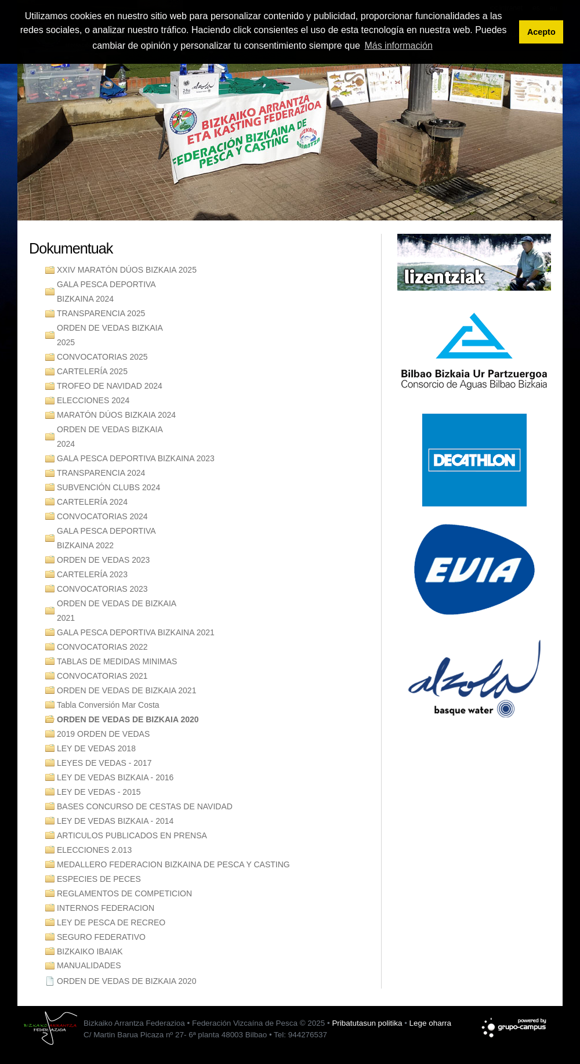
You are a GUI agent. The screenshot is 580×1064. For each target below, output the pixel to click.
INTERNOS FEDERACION (105, 908)
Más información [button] (398, 45)
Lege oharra (430, 1023)
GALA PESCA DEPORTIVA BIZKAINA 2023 (136, 458)
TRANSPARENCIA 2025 (101, 313)
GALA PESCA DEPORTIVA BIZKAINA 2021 (136, 632)
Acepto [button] (541, 32)
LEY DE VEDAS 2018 (96, 748)
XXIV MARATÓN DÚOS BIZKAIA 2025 (127, 269)
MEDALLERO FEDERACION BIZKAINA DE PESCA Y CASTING (173, 864)
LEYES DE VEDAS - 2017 (104, 763)
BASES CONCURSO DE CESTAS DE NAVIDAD (145, 806)
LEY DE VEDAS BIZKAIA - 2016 (115, 777)
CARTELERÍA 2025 (92, 371)
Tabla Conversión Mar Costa (108, 705)
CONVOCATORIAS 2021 (102, 676)
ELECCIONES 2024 (93, 400)
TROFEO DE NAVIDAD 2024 (109, 385)
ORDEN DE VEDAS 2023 (103, 559)
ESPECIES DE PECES (99, 879)
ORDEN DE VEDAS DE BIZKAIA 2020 (128, 719)
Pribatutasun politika (367, 1023)
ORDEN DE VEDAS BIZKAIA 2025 (110, 335)
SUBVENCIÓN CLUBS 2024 (108, 487)
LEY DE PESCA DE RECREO (111, 922)
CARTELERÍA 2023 (92, 574)
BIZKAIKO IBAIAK (90, 951)
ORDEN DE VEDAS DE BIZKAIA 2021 (116, 611)
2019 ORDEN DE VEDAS (103, 734)
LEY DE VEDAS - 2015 (98, 792)
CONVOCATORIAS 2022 (102, 647)
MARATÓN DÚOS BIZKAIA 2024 (116, 414)
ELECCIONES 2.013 (94, 850)
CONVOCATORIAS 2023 (102, 588)
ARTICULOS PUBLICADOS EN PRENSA (132, 835)
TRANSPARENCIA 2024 (101, 472)
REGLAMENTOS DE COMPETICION (124, 893)
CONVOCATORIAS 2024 (102, 516)
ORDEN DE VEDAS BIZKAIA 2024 (110, 436)
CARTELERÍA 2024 (92, 501)
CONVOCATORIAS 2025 (102, 356)
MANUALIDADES (89, 965)
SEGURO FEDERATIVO (101, 937)
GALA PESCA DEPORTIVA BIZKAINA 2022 (106, 538)
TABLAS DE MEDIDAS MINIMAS (117, 661)
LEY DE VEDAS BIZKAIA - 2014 (115, 821)
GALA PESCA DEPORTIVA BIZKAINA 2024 (106, 291)
